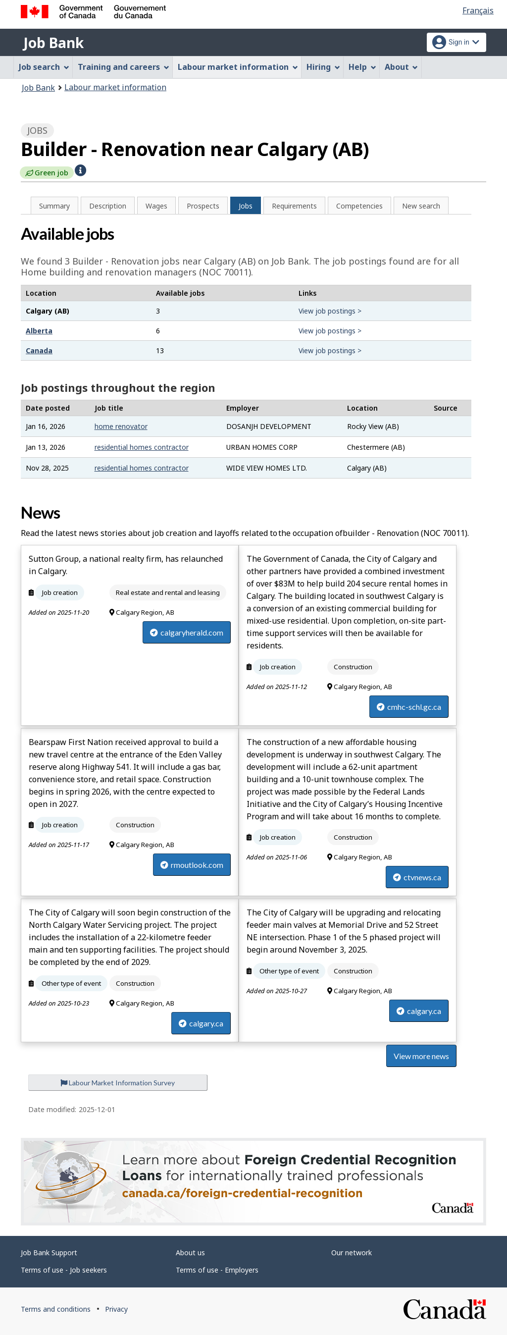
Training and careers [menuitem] (123, 66)
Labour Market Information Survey (117, 1082)
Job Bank (53, 42)
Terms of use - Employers (217, 1270)
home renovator (121, 426)
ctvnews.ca (417, 877)
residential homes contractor (142, 447)
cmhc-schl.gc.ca (409, 706)
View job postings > (330, 311)
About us (190, 1252)
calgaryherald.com (186, 632)
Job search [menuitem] (44, 66)
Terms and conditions (56, 1309)
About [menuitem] (401, 66)
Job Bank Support (49, 1252)
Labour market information (115, 87)
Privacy (116, 1309)
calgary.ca (201, 1023)
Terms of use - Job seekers (64, 1270)
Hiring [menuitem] (323, 66)
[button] (80, 169)
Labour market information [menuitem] (238, 66)
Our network (351, 1252)
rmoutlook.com (191, 864)
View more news (421, 1056)
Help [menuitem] (362, 66)
